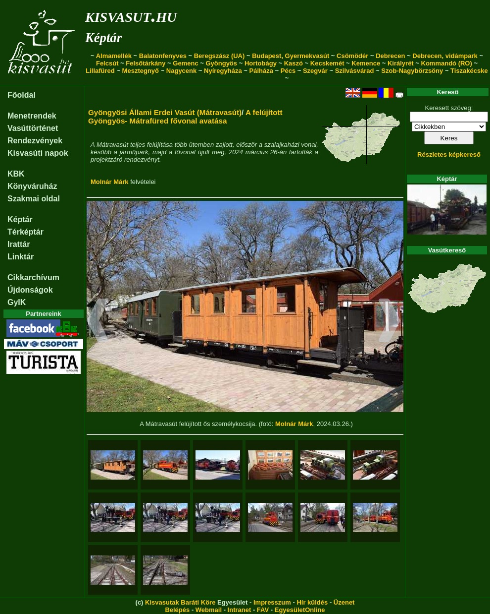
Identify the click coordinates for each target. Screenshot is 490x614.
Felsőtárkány (145, 63)
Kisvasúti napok (37, 153)
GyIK (16, 302)
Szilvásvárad (354, 70)
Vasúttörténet (32, 128)
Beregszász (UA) (219, 56)
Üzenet (344, 602)
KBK (16, 174)
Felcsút (107, 63)
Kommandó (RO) (446, 63)
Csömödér (352, 56)
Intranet (239, 610)
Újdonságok (30, 290)
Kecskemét (327, 63)
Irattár (18, 244)
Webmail (209, 610)
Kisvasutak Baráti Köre (180, 602)
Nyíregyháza (223, 70)
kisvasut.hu (131, 15)
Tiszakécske (469, 70)
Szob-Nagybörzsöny (412, 70)
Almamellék (114, 56)
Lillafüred (100, 70)
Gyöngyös (221, 63)
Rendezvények (34, 140)
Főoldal (21, 95)
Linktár (20, 256)
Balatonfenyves (163, 56)
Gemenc (185, 63)
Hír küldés (312, 602)
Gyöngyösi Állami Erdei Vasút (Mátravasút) (165, 112)
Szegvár (315, 70)
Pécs (288, 70)
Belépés (177, 610)
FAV (263, 610)
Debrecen (390, 56)
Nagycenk (181, 70)
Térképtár (25, 232)
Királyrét (401, 63)
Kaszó (293, 63)
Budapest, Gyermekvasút (290, 56)
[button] (98, 322)
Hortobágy (261, 63)
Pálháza (261, 70)
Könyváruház (32, 186)
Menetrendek (31, 116)
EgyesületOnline (300, 610)
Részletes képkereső (449, 154)
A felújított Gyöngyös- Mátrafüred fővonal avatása (185, 116)
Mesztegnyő (140, 70)
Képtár (103, 37)
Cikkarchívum (33, 277)
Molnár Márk (110, 181)
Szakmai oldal (33, 198)
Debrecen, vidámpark (445, 56)
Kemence (365, 63)
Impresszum (272, 602)
